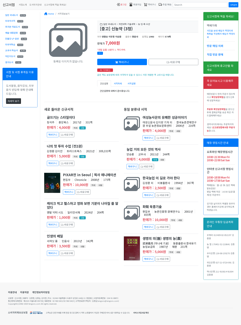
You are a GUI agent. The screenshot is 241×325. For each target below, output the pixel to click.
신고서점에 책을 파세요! (55, 4)
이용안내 (12, 292)
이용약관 (24, 292)
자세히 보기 (13, 101)
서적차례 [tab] (118, 83)
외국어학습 (14, 44)
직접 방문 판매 (215, 54)
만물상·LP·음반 (16, 38)
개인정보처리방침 (41, 292)
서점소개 (23, 4)
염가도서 (13, 62)
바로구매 (173, 62)
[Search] (200, 4)
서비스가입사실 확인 (141, 312)
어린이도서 (14, 56)
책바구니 (122, 62)
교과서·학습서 (15, 50)
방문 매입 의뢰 (215, 46)
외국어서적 (14, 20)
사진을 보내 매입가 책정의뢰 (220, 30)
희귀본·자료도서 (16, 26)
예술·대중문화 (15, 32)
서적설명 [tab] (132, 83)
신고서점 (9, 4)
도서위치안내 (35, 4)
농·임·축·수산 (144, 24)
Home (51, 13)
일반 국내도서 (15, 15)
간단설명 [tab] (104, 83)
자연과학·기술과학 (127, 24)
